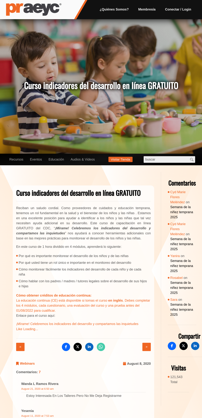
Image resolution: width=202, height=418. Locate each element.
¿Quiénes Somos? (113, 9)
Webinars (27, 364)
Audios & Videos (84, 160)
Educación (57, 160)
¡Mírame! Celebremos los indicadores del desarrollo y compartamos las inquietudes (78, 324)
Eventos (36, 160)
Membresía (146, 9)
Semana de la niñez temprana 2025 (181, 213)
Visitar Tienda (121, 160)
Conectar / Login (178, 9)
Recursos (16, 160)
